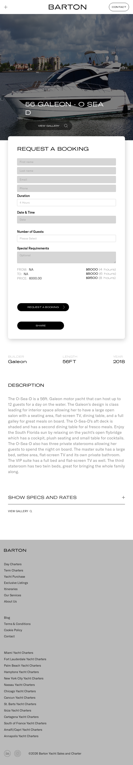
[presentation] (47, 293)
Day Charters (12, 564)
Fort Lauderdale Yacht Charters (25, 659)
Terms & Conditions (17, 624)
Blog (7, 618)
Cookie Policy (13, 630)
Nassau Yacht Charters (19, 685)
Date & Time (26, 212)
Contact (9, 636)
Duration (23, 196)
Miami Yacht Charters (18, 653)
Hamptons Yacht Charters (21, 672)
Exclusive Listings (16, 583)
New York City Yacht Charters (23, 678)
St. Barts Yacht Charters (20, 704)
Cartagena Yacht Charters (21, 717)
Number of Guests (30, 232)
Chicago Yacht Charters (20, 691)
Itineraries (10, 589)
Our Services (12, 595)
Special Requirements (33, 248)
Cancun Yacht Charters (19, 697)
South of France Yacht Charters (25, 723)
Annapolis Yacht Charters (21, 736)
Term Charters (13, 570)
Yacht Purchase (14, 576)
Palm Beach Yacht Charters (22, 665)
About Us (10, 601)
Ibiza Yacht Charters (17, 710)
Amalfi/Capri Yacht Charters (23, 730)
